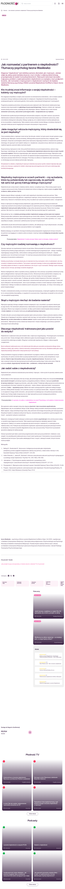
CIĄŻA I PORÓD (37, 595)
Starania (5, 10)
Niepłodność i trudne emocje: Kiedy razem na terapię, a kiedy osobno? (37, 239)
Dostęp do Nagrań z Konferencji (10, 727)
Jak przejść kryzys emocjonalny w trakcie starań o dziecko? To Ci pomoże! (22, 564)
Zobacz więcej (32, 813)
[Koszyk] (58, 3)
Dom (1, 10)
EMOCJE (4, 15)
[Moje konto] (55, 3)
